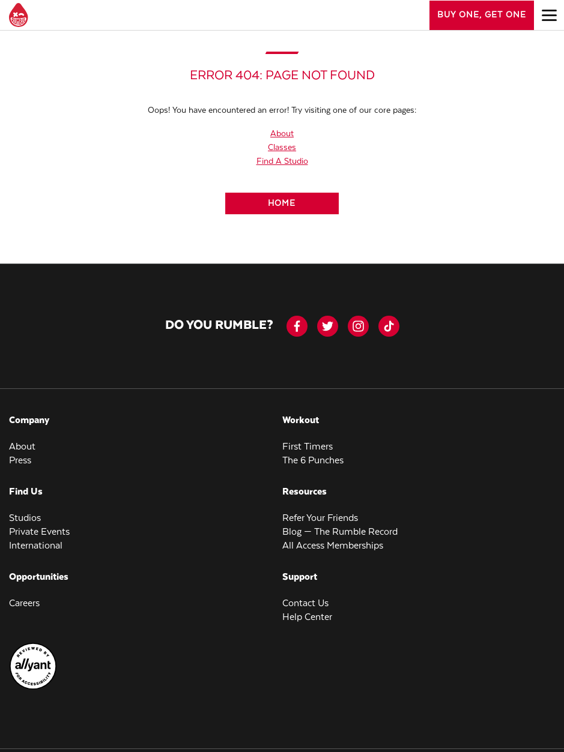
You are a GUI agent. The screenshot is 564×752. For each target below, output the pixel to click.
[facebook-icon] (297, 326)
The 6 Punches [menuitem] (313, 460)
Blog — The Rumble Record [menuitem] (340, 532)
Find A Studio (282, 161)
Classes (282, 147)
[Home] (281, 203)
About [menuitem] (22, 447)
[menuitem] (33, 688)
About (282, 134)
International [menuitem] (35, 546)
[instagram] (358, 326)
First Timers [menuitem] (307, 447)
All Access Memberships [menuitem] (332, 546)
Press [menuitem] (20, 460)
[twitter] (327, 326)
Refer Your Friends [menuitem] (320, 518)
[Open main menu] (549, 15)
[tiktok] (388, 326)
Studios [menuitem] (25, 518)
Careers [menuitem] (24, 603)
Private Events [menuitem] (39, 532)
